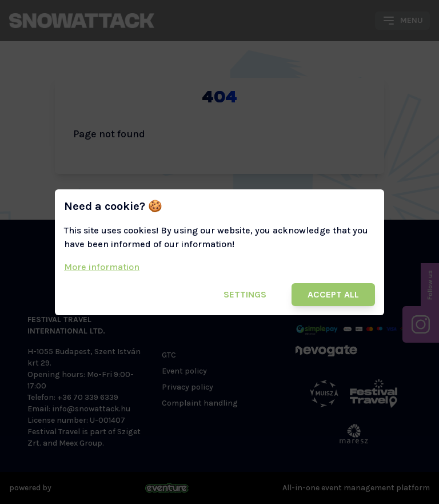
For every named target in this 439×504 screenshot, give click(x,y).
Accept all (333, 294)
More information (101, 266)
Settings (245, 294)
